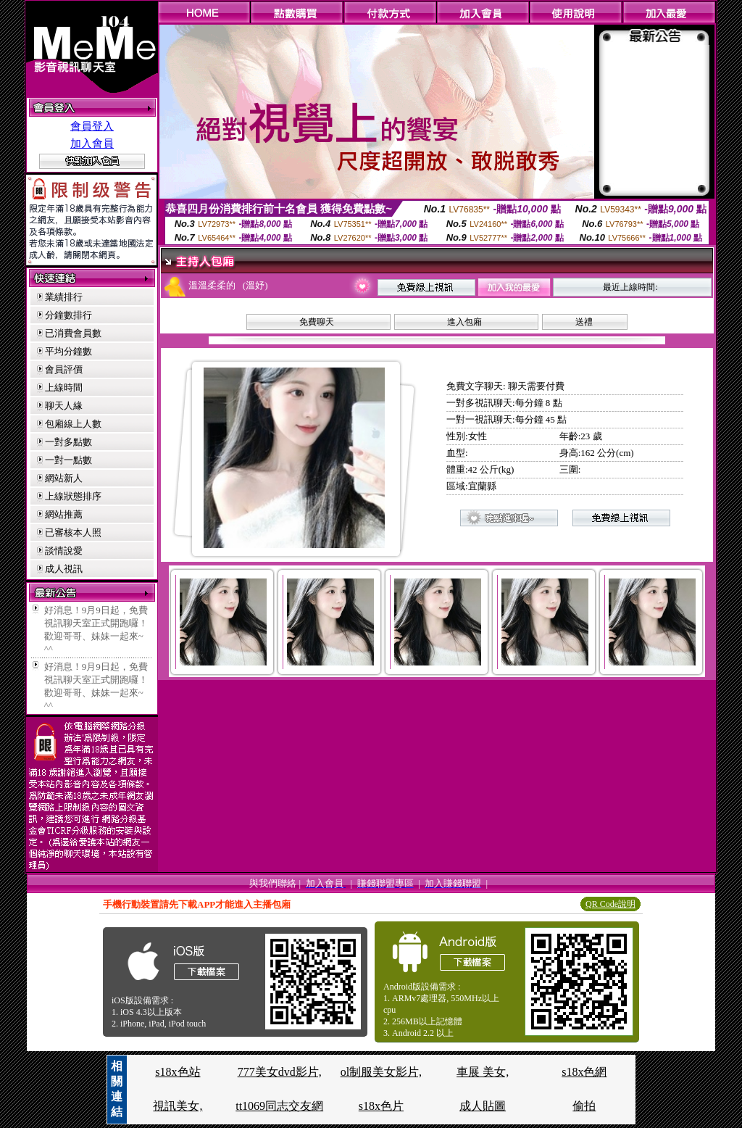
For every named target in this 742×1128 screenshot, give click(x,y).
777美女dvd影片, (280, 1072)
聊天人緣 (64, 405)
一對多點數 (68, 441)
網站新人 (64, 478)
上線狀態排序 (73, 496)
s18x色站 (177, 1072)
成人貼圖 (482, 1106)
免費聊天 (316, 322)
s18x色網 (584, 1072)
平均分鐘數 (68, 351)
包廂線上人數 (73, 423)
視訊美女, (177, 1106)
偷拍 (584, 1106)
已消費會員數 (73, 333)
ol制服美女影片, (381, 1072)
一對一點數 (68, 460)
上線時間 (64, 387)
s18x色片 (381, 1106)
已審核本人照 (73, 532)
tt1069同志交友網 (279, 1106)
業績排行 (64, 296)
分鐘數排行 (68, 315)
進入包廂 (464, 322)
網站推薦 (64, 514)
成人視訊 (64, 568)
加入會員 (92, 143)
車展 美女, (483, 1072)
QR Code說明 (610, 904)
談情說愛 (64, 550)
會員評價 (64, 369)
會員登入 (92, 126)
